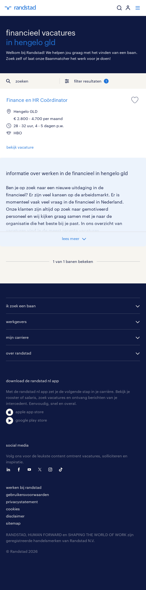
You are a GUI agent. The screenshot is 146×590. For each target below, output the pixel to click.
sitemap (13, 523)
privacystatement (22, 501)
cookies (13, 508)
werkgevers (16, 321)
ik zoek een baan (21, 305)
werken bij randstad (23, 487)
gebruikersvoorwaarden (27, 494)
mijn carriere (17, 337)
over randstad (18, 353)
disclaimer (15, 516)
